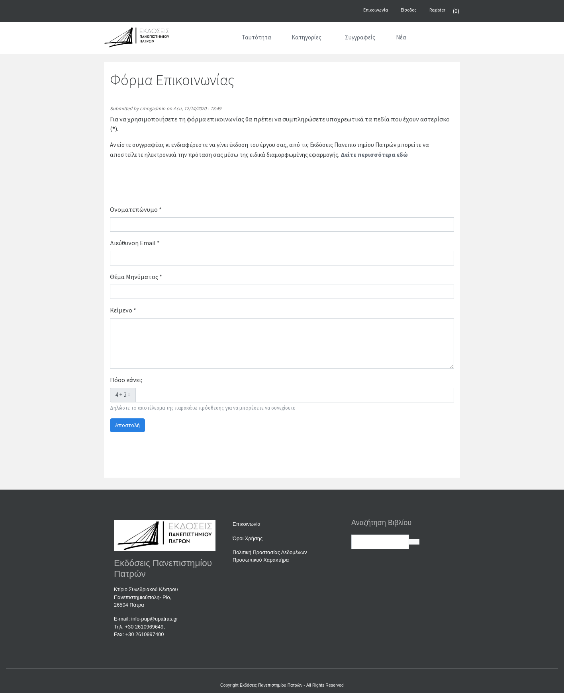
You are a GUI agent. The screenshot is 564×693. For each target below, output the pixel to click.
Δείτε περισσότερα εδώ (374, 154)
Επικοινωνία (246, 524)
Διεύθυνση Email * (135, 243)
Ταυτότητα (256, 37)
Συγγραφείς (360, 37)
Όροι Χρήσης (247, 538)
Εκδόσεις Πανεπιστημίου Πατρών (271, 685)
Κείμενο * (123, 310)
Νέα (401, 37)
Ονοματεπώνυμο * (136, 209)
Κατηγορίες (306, 37)
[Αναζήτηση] (426, 39)
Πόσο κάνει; (126, 380)
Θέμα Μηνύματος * (136, 277)
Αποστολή (127, 425)
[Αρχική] (221, 39)
